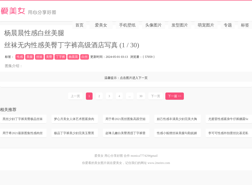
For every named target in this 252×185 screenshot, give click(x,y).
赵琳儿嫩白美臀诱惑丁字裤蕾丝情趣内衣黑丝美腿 (125, 133)
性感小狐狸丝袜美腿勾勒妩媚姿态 (177, 133)
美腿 (29, 57)
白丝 (85, 57)
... (130, 96)
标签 (245, 25)
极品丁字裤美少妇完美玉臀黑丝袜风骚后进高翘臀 (74, 133)
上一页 (75, 96)
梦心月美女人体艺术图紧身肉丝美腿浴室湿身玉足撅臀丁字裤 (74, 119)
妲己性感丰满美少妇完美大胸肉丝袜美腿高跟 (177, 119)
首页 (79, 25)
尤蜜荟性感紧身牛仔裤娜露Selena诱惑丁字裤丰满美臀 (228, 119)
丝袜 (39, 57)
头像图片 (153, 25)
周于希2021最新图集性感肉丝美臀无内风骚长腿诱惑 (22, 133)
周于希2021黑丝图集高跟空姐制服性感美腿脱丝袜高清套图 (125, 119)
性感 (20, 57)
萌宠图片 (206, 25)
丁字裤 (60, 57)
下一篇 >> (175, 96)
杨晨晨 (73, 57)
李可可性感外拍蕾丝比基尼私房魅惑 (228, 133)
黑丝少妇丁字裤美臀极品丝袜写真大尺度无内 (22, 119)
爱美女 (45, 11)
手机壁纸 (127, 25)
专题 (228, 25)
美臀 (49, 57)
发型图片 (180, 25)
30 (140, 96)
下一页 (155, 96)
